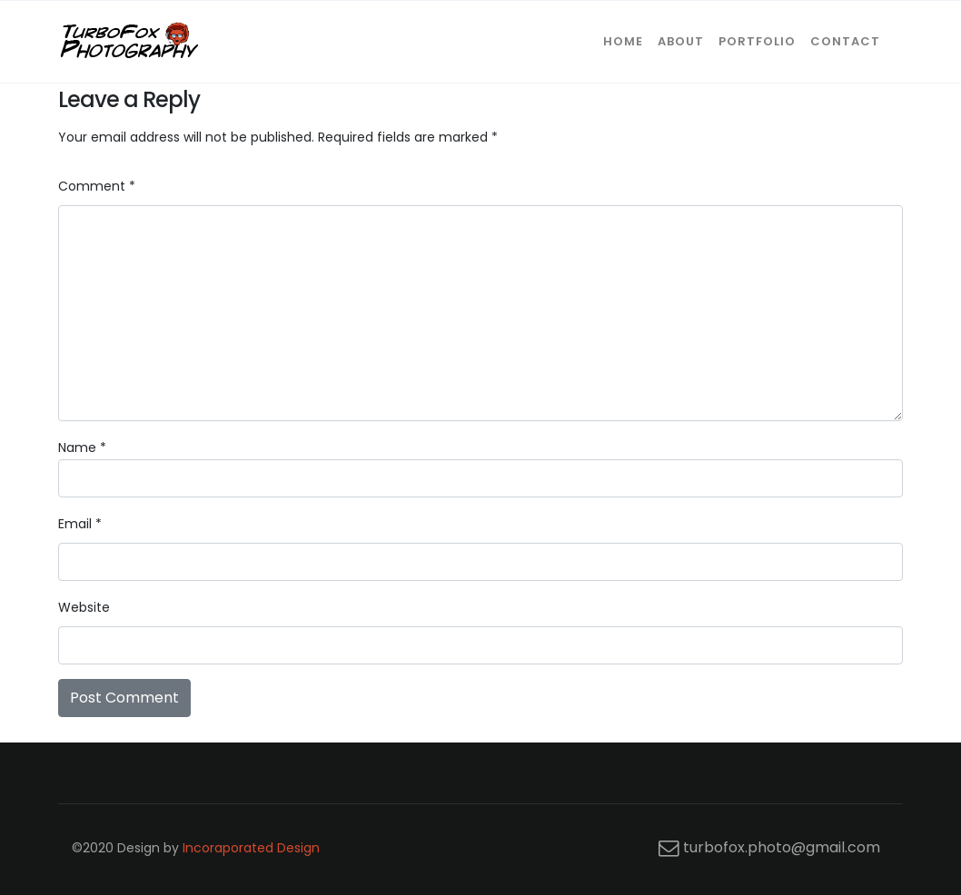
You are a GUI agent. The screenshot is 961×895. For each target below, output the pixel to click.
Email (80, 524)
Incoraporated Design (251, 848)
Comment (96, 186)
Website (84, 607)
